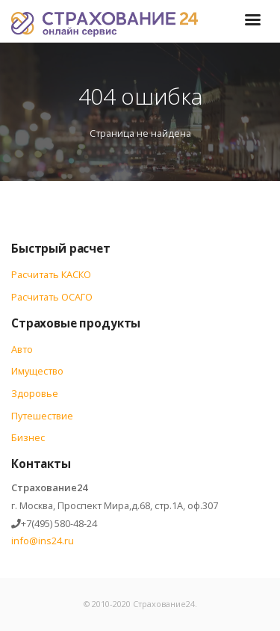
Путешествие (42, 415)
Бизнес (28, 437)
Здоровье (34, 393)
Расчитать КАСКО (51, 274)
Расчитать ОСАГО (52, 297)
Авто (22, 349)
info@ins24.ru (42, 540)
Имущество (37, 371)
